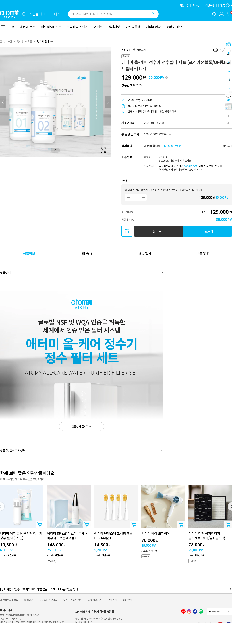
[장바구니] (229, 14)
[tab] (29, 253)
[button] (228, 115)
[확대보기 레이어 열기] (55, 102)
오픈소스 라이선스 (72, 600)
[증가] (143, 197)
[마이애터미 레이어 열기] (221, 14)
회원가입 (184, 5)
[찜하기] (222, 50)
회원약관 (28, 600)
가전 (9, 41)
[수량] (136, 197)
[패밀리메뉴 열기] (24, 14)
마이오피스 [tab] (52, 13)
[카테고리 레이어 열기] (3, 27)
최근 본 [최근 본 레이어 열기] (228, 98)
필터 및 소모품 (24, 41)
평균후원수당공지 (48, 600)
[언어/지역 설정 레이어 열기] (226, 5)
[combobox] (24, 14)
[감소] (128, 197)
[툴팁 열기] (166, 77)
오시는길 (112, 600)
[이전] (3, 102)
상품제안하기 (95, 600)
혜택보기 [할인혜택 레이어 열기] (227, 145)
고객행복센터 (210, 5)
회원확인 (127, 600)
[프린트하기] (215, 50)
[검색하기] (152, 14)
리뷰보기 (141, 49)
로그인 (195, 5)
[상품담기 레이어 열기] (40, 524)
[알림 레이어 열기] (214, 14)
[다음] (108, 102)
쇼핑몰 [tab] (34, 13)
